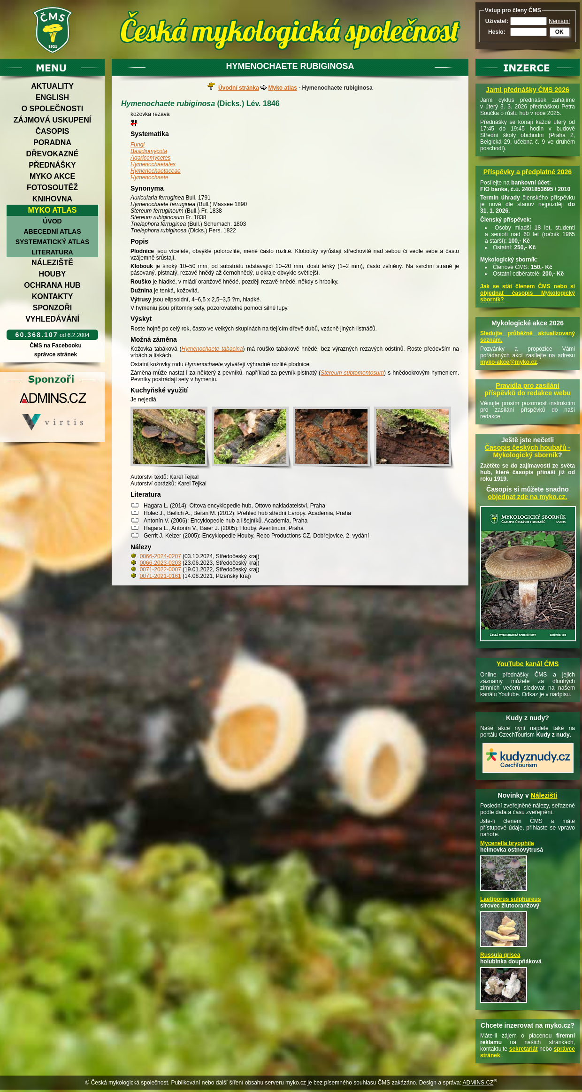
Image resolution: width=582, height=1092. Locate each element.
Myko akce (52, 176)
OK (559, 32)
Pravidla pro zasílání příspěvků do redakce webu (527, 389)
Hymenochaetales (153, 164)
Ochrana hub (52, 285)
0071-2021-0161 (160, 576)
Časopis (52, 131)
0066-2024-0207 (160, 556)
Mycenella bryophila (507, 843)
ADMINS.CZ (477, 1082)
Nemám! (559, 21)
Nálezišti (544, 795)
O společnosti (53, 109)
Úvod (52, 221)
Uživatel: (496, 21)
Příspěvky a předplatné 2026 (527, 172)
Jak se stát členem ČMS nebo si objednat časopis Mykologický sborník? (527, 293)
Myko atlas (52, 210)
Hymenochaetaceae (155, 171)
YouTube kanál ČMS (528, 664)
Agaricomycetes (150, 157)
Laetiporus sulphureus (510, 899)
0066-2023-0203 (160, 563)
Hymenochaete (149, 177)
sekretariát (523, 1049)
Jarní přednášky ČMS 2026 (527, 89)
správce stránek (55, 354)
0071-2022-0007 (160, 569)
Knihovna (52, 199)
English (52, 97)
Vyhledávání (52, 319)
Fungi (137, 144)
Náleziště (52, 263)
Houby (52, 274)
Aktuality (52, 86)
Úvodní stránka (238, 88)
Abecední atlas (52, 231)
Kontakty (52, 296)
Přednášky (52, 165)
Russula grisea (500, 955)
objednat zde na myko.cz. (527, 496)
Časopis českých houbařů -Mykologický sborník (527, 451)
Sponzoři (52, 308)
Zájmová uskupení (52, 120)
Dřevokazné (52, 154)
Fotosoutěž (52, 188)
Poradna (52, 142)
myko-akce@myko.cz (508, 362)
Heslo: (496, 32)
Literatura (52, 252)
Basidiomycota (148, 151)
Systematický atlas (52, 242)
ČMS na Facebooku (55, 345)
